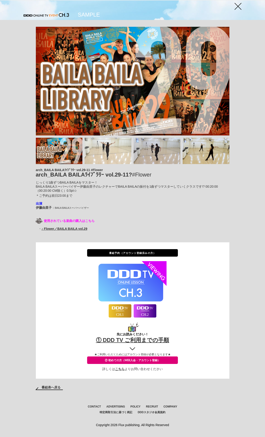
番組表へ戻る (51, 387)
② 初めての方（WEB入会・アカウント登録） (132, 360)
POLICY (135, 406)
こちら (120, 369)
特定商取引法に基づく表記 (116, 412)
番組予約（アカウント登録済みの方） (132, 253)
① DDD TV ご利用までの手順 (132, 340)
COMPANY (170, 406)
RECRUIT (152, 406)
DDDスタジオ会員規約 (151, 412)
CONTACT (94, 406)
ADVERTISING (115, 406)
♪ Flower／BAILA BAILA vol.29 (64, 229)
